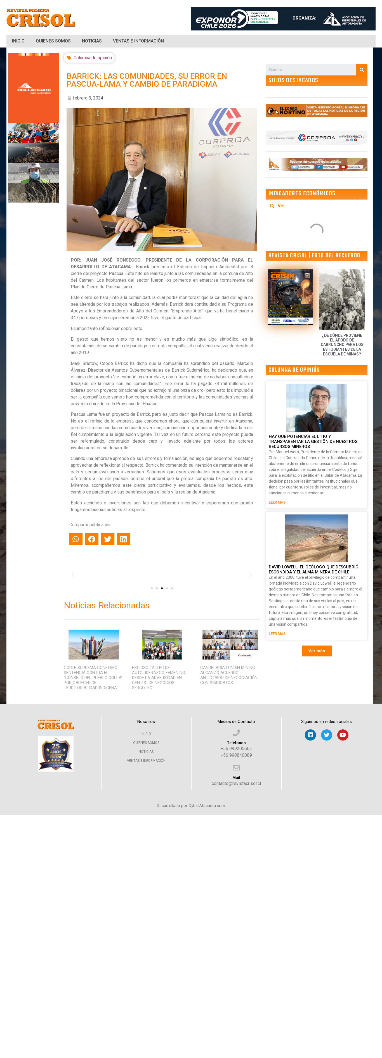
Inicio (18, 41)
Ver (281, 205)
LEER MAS (277, 502)
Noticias (92, 41)
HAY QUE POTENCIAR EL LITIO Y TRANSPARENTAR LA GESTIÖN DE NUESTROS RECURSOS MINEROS (313, 441)
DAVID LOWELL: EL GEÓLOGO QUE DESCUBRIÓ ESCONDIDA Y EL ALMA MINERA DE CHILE (314, 569)
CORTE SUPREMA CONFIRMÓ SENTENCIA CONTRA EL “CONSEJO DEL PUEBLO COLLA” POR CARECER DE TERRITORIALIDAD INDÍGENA (93, 677)
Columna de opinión (93, 57)
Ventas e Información (138, 41)
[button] (152, 588)
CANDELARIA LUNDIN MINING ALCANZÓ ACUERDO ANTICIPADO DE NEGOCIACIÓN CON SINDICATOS (229, 675)
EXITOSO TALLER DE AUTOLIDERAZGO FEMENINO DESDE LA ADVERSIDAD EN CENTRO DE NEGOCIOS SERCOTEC (158, 677)
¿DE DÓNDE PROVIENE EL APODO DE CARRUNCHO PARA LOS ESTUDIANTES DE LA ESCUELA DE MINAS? (342, 344)
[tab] (316, 206)
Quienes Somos (53, 41)
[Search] (361, 69)
